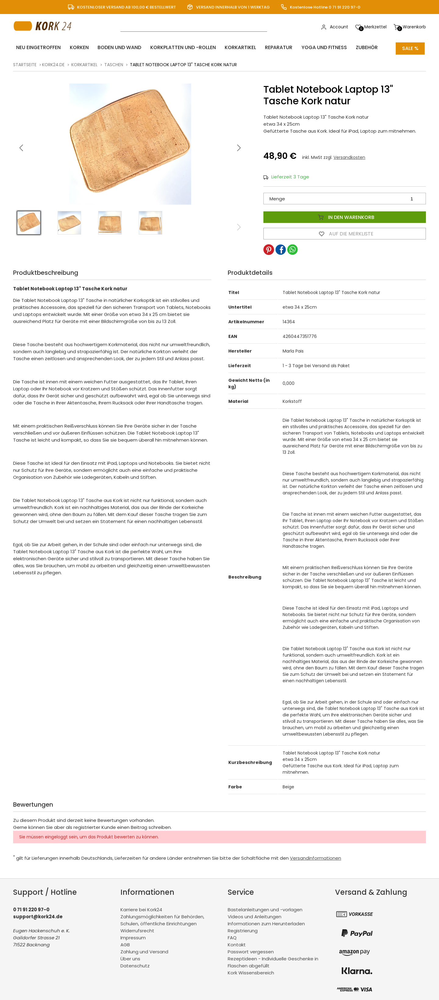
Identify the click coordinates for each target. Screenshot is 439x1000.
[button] (239, 146)
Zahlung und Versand (144, 950)
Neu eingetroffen (36, 47)
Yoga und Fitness (305, 47)
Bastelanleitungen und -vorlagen (265, 908)
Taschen (113, 63)
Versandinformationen (315, 856)
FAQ (232, 936)
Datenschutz (135, 964)
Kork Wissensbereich (251, 971)
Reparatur (262, 47)
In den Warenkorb (344, 215)
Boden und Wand (112, 47)
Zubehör (345, 47)
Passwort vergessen (251, 950)
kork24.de (53, 63)
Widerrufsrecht (137, 929)
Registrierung (243, 929)
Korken (74, 47)
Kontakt (237, 943)
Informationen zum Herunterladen (266, 922)
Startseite (25, 63)
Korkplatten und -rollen (172, 47)
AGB (125, 943)
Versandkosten (349, 155)
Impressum (133, 936)
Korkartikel (227, 47)
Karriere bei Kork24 (141, 908)
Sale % (410, 47)
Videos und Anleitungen (254, 915)
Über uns (130, 957)
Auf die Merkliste (344, 231)
